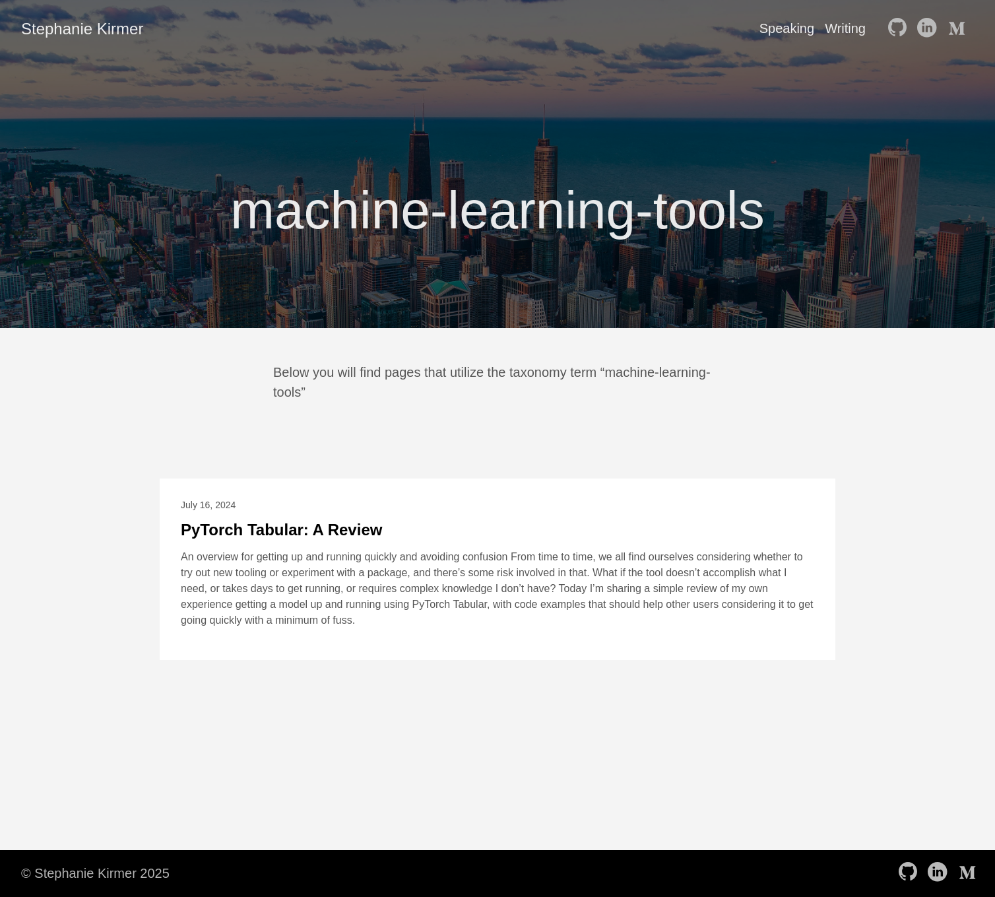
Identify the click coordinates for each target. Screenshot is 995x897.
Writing (845, 28)
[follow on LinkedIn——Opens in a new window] (929, 28)
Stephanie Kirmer (82, 29)
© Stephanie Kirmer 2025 (95, 873)
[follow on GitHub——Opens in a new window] (900, 28)
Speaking (786, 28)
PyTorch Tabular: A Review (281, 530)
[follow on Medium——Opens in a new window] (958, 28)
